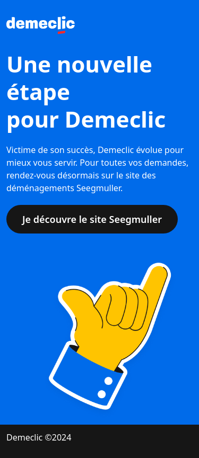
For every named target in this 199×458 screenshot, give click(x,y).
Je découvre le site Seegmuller (92, 219)
